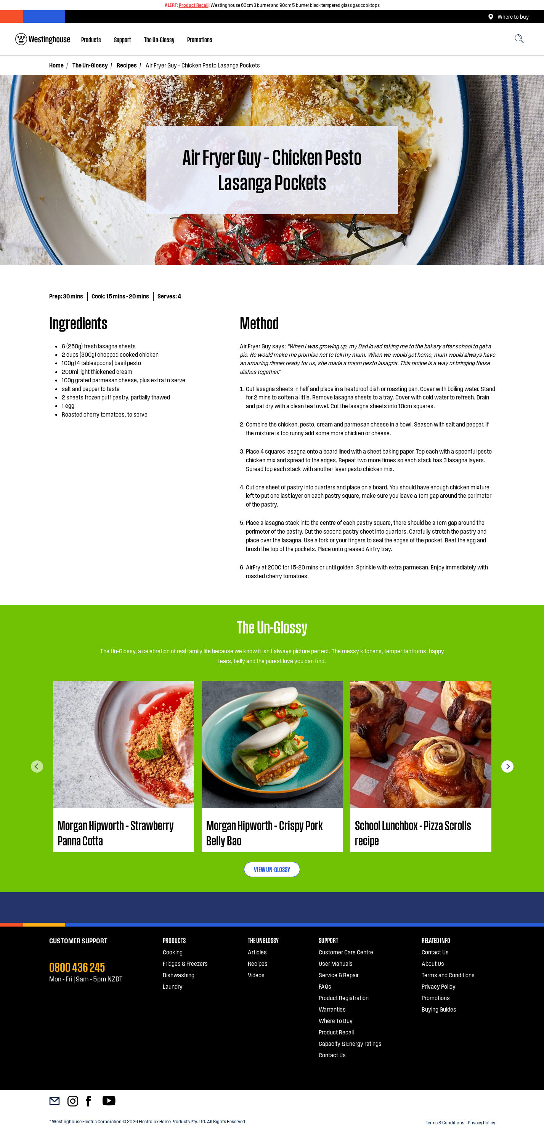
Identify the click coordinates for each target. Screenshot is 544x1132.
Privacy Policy (481, 1122)
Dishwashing (178, 974)
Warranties (332, 1009)
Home (56, 65)
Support (122, 39)
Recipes (127, 65)
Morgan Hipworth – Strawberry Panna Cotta (116, 832)
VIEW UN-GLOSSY (272, 869)
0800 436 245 (77, 966)
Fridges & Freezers (185, 963)
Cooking (173, 952)
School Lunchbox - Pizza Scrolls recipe (413, 832)
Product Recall (194, 5)
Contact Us (332, 1054)
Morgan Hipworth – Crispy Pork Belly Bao (264, 832)
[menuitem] (91, 39)
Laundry (173, 986)
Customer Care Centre (346, 952)
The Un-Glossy (159, 39)
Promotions (199, 39)
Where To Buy (336, 1020)
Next (507, 766)
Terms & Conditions (445, 1122)
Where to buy (508, 17)
